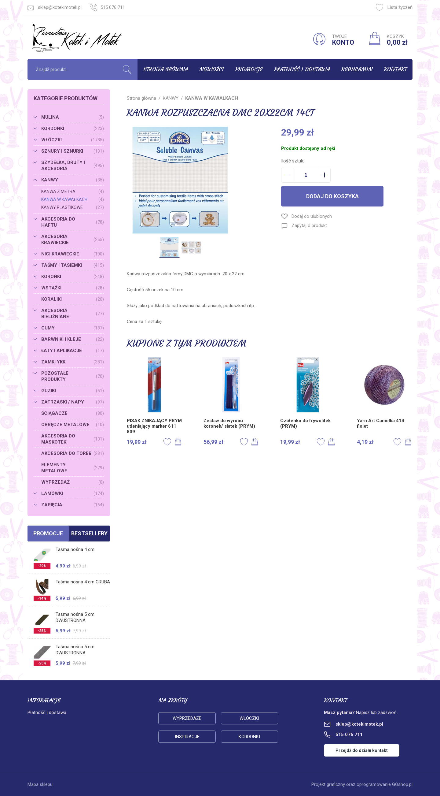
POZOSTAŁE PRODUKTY (72, 376)
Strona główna (165, 69)
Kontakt (395, 69)
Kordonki (249, 736)
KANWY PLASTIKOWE (72, 207)
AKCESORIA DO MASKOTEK (72, 439)
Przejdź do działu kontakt (362, 750)
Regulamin (356, 69)
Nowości (211, 69)
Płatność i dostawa (302, 69)
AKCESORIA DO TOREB (72, 453)
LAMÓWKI (72, 493)
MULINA (72, 117)
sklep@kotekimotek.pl (60, 7)
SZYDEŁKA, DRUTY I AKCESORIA (72, 165)
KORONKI (72, 276)
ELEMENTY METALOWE (72, 468)
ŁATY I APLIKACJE (72, 351)
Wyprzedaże (187, 718)
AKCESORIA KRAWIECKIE (72, 239)
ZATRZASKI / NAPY (72, 402)
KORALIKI (72, 299)
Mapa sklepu (40, 784)
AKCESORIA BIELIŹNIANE (72, 313)
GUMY (72, 328)
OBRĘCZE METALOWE (72, 425)
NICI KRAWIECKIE (72, 254)
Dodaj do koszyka (332, 196)
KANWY (72, 180)
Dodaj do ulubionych (312, 216)
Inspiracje (187, 736)
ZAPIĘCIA (72, 505)
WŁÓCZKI (72, 140)
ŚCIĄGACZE (72, 413)
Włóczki (249, 718)
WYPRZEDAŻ (72, 482)
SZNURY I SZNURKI (72, 151)
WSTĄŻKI (72, 288)
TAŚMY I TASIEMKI (72, 265)
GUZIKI (72, 391)
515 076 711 (113, 7)
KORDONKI (72, 128)
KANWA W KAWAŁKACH (72, 199)
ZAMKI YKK (72, 362)
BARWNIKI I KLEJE (72, 339)
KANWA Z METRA (72, 191)
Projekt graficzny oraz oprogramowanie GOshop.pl (362, 784)
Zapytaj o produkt (309, 225)
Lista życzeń (394, 7)
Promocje (249, 69)
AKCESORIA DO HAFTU (72, 222)
